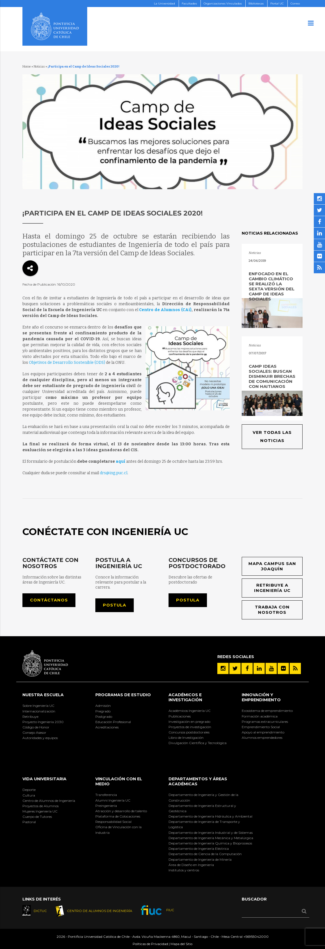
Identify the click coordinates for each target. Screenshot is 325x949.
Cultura (28, 795)
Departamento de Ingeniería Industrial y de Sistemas (211, 832)
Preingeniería (106, 806)
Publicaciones (180, 716)
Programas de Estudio (123, 694)
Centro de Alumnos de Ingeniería (48, 800)
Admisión (103, 705)
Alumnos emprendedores (262, 737)
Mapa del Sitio (181, 944)
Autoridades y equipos (40, 738)
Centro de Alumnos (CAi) (165, 309)
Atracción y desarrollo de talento (121, 811)
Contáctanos (49, 600)
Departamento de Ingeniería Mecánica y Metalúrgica (211, 838)
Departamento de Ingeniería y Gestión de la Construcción (203, 797)
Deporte (29, 790)
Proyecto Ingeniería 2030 (43, 722)
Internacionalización (38, 711)
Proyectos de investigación (190, 727)
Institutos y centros (184, 870)
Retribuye (30, 716)
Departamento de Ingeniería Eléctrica (199, 848)
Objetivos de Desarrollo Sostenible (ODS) (67, 362)
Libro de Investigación (186, 737)
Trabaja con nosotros (272, 610)
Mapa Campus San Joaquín (272, 566)
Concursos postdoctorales (189, 732)
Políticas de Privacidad (150, 944)
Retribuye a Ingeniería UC (272, 588)
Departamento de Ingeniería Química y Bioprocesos (210, 843)
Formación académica (260, 716)
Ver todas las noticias (272, 436)
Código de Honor (35, 727)
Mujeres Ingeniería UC (39, 811)
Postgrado (103, 716)
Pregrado (102, 711)
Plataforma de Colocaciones (117, 816)
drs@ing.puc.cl (113, 473)
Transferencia (106, 795)
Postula (114, 605)
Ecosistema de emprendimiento (267, 711)
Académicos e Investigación (185, 697)
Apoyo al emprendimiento (263, 732)
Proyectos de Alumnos (40, 806)
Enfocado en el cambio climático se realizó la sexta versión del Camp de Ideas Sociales (271, 286)
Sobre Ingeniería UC (38, 705)
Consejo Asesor (34, 732)
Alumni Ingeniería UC (112, 800)
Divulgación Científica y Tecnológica (198, 743)
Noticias (39, 66)
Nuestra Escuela (43, 694)
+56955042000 (256, 937)
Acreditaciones (107, 727)
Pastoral (29, 822)
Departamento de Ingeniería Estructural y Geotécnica (202, 808)
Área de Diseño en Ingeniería (191, 865)
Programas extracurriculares (265, 721)
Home (26, 66)
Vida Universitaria (44, 778)
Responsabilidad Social (113, 822)
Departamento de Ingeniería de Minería (200, 859)
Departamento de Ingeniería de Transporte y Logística (204, 824)
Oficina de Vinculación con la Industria (118, 829)
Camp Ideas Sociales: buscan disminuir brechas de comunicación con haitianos (272, 376)
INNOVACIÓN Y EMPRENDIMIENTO (261, 697)
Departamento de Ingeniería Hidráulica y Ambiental (210, 816)
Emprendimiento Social (261, 727)
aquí (120, 461)
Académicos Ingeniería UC (190, 711)
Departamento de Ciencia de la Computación (205, 854)
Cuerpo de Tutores (37, 816)
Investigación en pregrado (189, 721)
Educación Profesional (113, 722)
